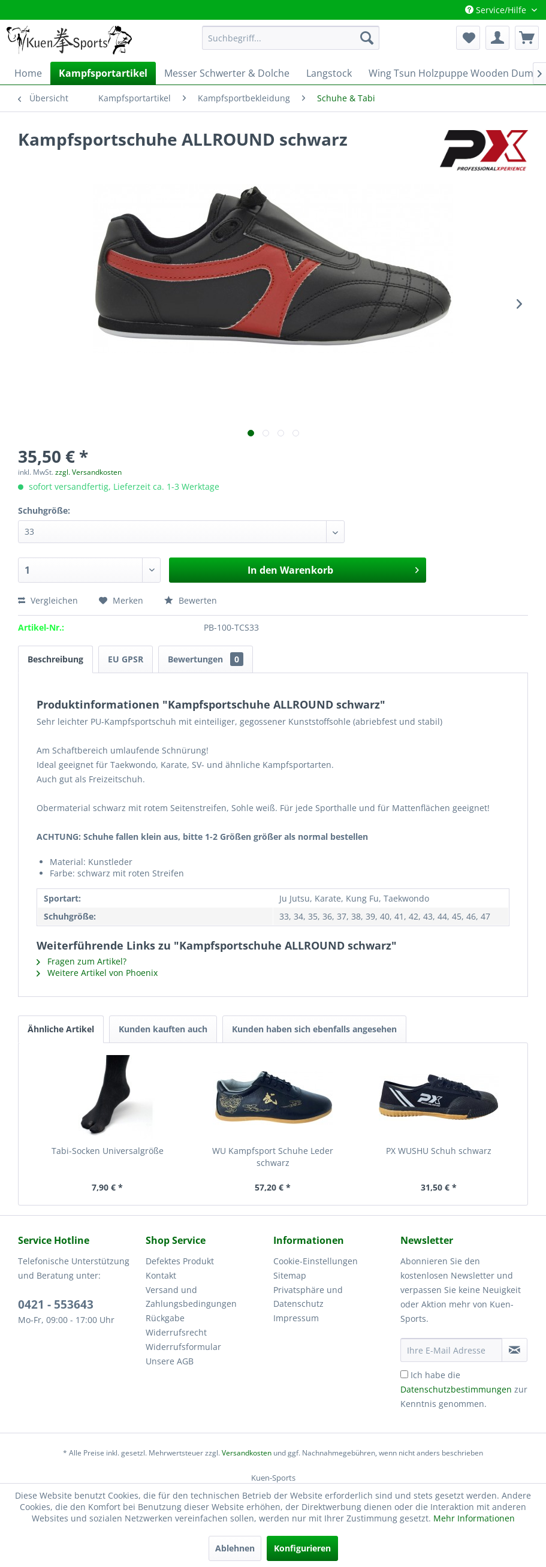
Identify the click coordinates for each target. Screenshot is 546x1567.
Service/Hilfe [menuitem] (497, 10)
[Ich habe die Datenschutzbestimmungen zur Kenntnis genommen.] (404, 1374)
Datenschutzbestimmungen (456, 1389)
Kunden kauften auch (163, 1029)
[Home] (28, 73)
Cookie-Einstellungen (315, 1261)
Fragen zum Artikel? (81, 961)
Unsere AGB (170, 1361)
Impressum (296, 1318)
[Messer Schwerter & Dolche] (227, 73)
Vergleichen (48, 600)
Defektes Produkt (180, 1261)
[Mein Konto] (497, 38)
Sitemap (289, 1275)
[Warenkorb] (527, 38)
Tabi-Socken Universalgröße (108, 1150)
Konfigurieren (302, 1548)
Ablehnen (235, 1548)
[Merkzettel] (468, 38)
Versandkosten (247, 1453)
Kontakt (161, 1275)
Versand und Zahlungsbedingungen (191, 1297)
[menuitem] (290, 38)
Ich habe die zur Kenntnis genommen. (463, 1389)
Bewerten (190, 600)
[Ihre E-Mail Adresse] (451, 1350)
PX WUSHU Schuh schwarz (438, 1150)
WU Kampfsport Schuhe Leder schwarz (272, 1156)
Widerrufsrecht (176, 1332)
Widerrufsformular (183, 1346)
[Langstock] (329, 73)
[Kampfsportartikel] (103, 73)
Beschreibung (55, 659)
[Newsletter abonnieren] (514, 1350)
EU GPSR (125, 659)
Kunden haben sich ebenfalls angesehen (314, 1029)
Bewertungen (205, 659)
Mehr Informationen (474, 1518)
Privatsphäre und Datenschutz (308, 1297)
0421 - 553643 (55, 1304)
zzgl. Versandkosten (88, 472)
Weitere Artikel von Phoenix (97, 972)
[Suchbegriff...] (290, 38)
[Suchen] (366, 38)
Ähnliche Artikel (61, 1029)
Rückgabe (165, 1318)
